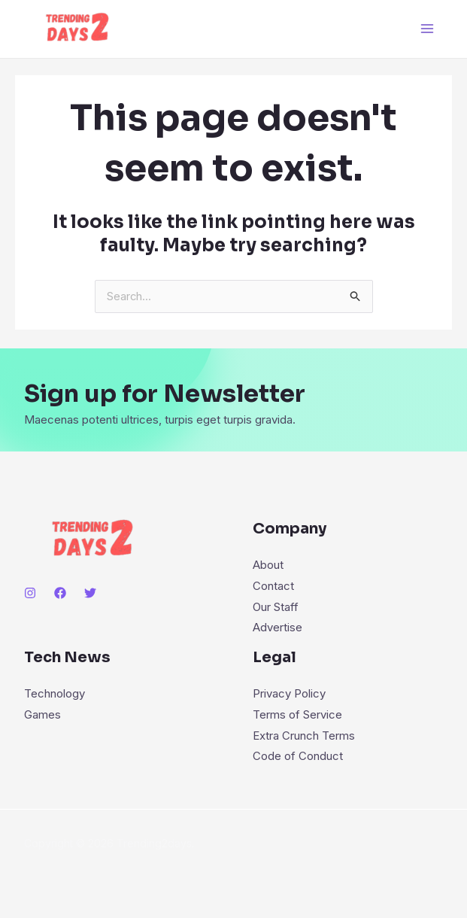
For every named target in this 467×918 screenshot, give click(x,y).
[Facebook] (60, 592)
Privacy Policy (289, 694)
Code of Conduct (298, 756)
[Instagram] (30, 592)
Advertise (277, 628)
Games (42, 715)
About (268, 565)
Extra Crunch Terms (304, 735)
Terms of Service (297, 715)
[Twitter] (90, 592)
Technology (54, 694)
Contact (273, 586)
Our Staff (276, 607)
